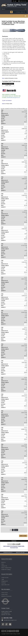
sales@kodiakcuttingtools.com (13, 97)
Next (16, 530)
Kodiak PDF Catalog (5, 569)
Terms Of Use (4, 592)
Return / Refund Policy (6, 567)
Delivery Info (4, 566)
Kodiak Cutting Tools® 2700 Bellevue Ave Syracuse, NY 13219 (6, 613)
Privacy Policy (4, 594)
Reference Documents (6, 596)
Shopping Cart (4, 581)
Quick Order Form (5, 584)
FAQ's (2, 564)
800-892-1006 (8, 618)
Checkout (3, 583)
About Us (3, 562)
